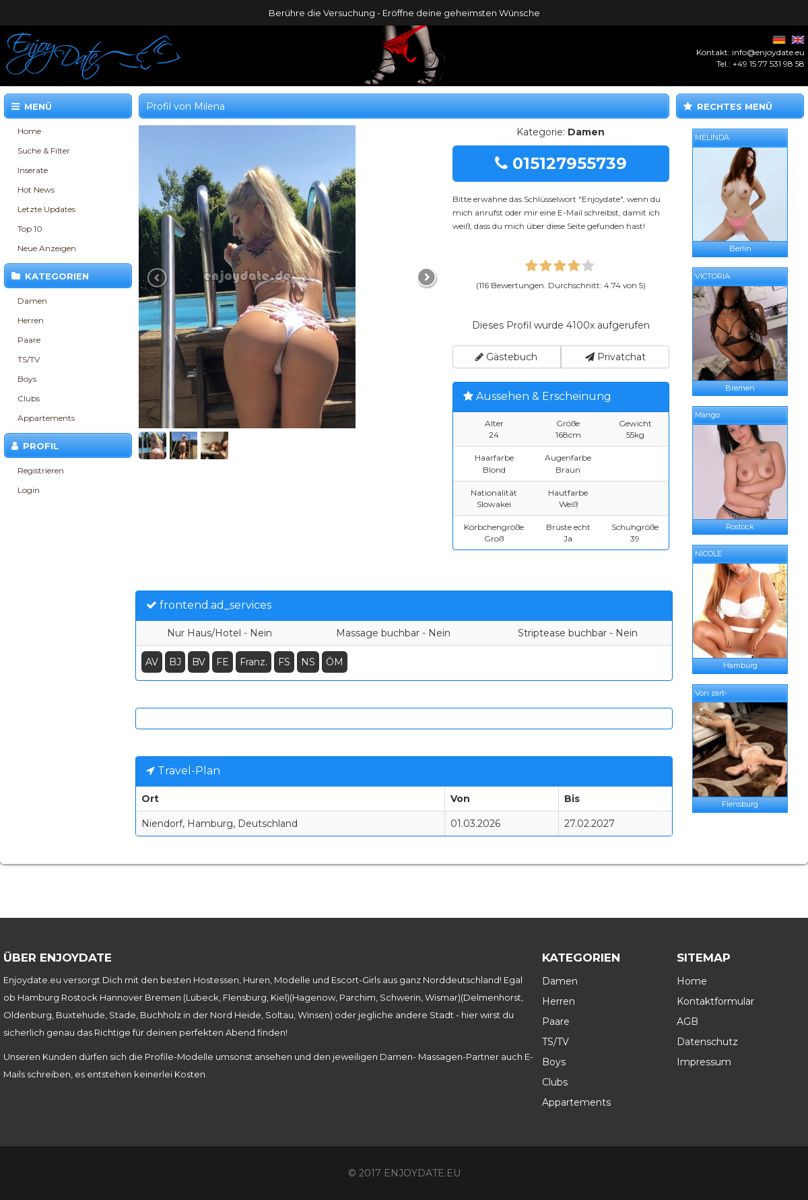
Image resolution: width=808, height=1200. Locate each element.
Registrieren (41, 470)
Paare (29, 340)
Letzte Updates (46, 209)
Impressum (704, 1062)
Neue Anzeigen (47, 248)
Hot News (36, 190)
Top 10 (30, 229)
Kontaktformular (715, 1001)
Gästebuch (506, 357)
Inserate (33, 170)
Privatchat (615, 357)
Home (29, 131)
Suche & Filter (44, 150)
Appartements (46, 418)
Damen (32, 301)
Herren (31, 320)
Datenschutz (707, 1042)
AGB (687, 1021)
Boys (27, 379)
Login (29, 490)
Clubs (29, 398)
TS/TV (29, 359)
